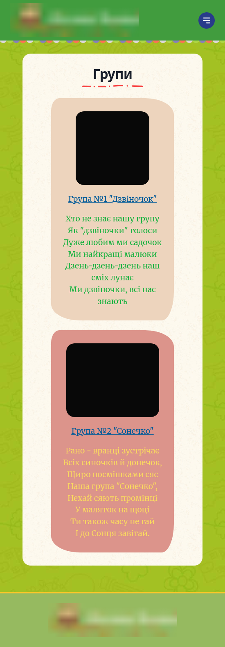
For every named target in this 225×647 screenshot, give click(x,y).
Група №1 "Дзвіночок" (112, 199)
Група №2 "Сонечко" (112, 431)
